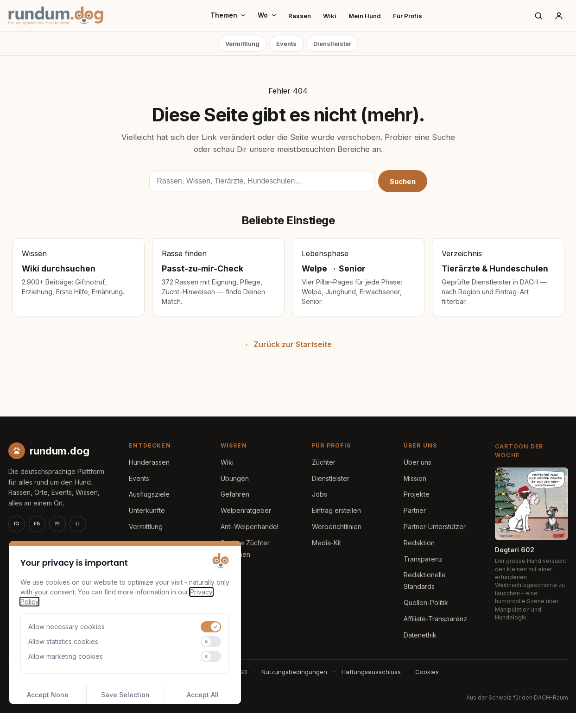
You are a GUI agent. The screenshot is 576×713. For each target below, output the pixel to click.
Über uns (417, 462)
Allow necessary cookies (66, 627)
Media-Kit (326, 543)
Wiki (329, 15)
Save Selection (125, 695)
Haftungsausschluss (371, 671)
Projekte (417, 494)
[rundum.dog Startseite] (55, 15)
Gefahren (235, 494)
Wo (267, 15)
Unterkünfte (147, 510)
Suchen (403, 181)
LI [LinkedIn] (78, 523)
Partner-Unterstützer (435, 526)
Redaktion (419, 543)
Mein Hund (364, 15)
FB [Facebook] (37, 523)
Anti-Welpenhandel (250, 526)
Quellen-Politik (426, 602)
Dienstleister (332, 43)
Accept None (48, 695)
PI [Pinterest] (57, 523)
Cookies (427, 671)
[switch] (211, 626)
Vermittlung (242, 43)
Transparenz (423, 559)
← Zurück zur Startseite (288, 344)
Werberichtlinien (336, 526)
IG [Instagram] (16, 523)
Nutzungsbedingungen (294, 671)
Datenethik (420, 635)
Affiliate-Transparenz (435, 619)
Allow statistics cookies (63, 641)
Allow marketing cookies (65, 656)
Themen (228, 15)
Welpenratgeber (246, 510)
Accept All (203, 695)
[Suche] (538, 15)
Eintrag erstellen (336, 510)
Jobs (319, 494)
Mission (415, 478)
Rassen (299, 15)
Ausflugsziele (149, 494)
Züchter (323, 462)
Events (286, 43)
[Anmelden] (559, 15)
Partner (415, 510)
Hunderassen (149, 462)
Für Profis (407, 15)
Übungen (235, 478)
